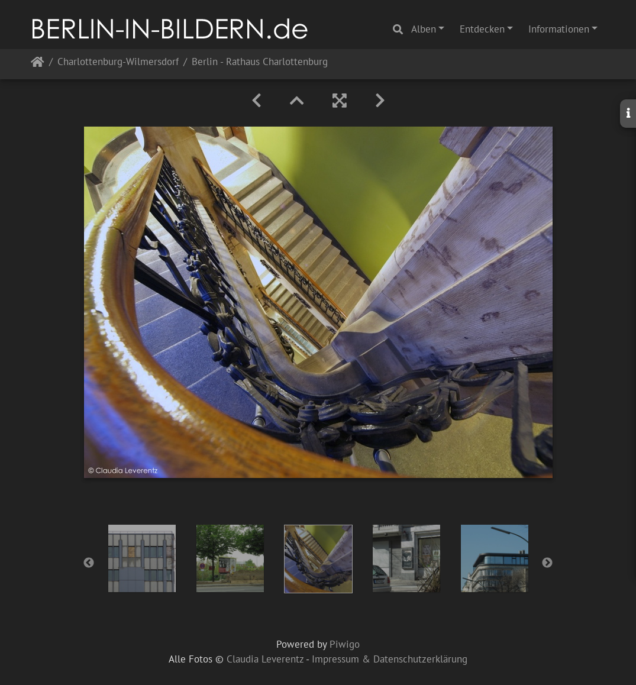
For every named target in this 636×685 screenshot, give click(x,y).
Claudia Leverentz (265, 658)
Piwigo (345, 644)
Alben (423, 28)
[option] (142, 558)
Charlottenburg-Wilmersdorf (118, 62)
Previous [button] (89, 563)
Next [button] (547, 563)
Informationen (558, 28)
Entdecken (482, 28)
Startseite (37, 64)
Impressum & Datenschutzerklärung (389, 658)
